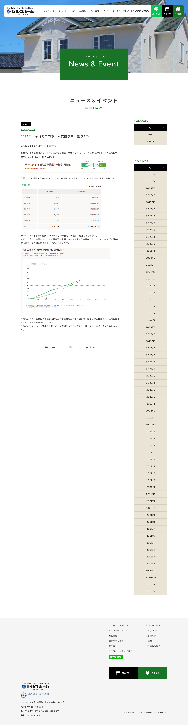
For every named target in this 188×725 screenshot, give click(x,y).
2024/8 (150, 278)
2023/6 (150, 369)
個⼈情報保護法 (153, 645)
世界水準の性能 (116, 640)
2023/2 (150, 397)
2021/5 (151, 543)
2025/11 (150, 195)
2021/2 (151, 563)
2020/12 (151, 570)
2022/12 (151, 410)
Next (50, 347)
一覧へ (70, 347)
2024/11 (150, 265)
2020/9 (150, 584)
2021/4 (151, 549)
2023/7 (150, 362)
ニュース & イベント (119, 625)
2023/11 (150, 334)
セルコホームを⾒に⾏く (120, 651)
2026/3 (150, 174)
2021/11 (150, 501)
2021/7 (151, 529)
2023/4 (150, 383)
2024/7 (150, 285)
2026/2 (150, 181)
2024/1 (151, 320)
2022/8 (150, 438)
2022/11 (150, 417)
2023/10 (151, 341)
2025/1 (151, 251)
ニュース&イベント (46, 11)
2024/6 (150, 292)
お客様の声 (151, 635)
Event (150, 141)
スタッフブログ (153, 630)
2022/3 (150, 473)
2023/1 (151, 404)
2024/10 (151, 271)
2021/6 (151, 536)
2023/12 (151, 327)
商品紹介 (83, 11)
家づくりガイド (153, 625)
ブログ (106, 11)
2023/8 (150, 355)
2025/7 (150, 216)
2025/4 (150, 237)
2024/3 (150, 306)
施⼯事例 (95, 11)
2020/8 (150, 591)
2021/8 (151, 522)
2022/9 (150, 431)
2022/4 (150, 466)
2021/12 (150, 494)
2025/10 (151, 202)
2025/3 (150, 244)
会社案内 (116, 11)
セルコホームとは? (67, 11)
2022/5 (150, 459)
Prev (90, 347)
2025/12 (151, 188)
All (151, 127)
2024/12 (151, 258)
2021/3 (151, 556)
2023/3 (150, 390)
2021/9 (151, 515)
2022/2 (150, 480)
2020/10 (151, 577)
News (150, 134)
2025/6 (150, 223)
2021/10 (150, 508)
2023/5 (150, 376)
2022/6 (150, 452)
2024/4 (150, 299)
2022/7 (150, 445)
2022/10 (151, 424)
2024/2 (150, 313)
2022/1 (151, 487)
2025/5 (150, 230)
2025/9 (150, 209)
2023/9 (150, 348)
